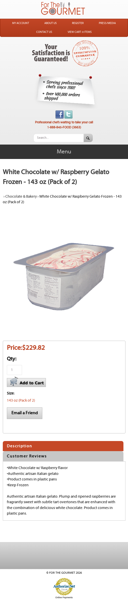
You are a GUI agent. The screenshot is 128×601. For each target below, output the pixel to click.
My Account (20, 23)
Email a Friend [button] (24, 412)
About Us (50, 23)
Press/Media (107, 23)
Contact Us (44, 32)
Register (78, 23)
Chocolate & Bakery (21, 196)
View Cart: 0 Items (80, 32)
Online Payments (64, 597)
